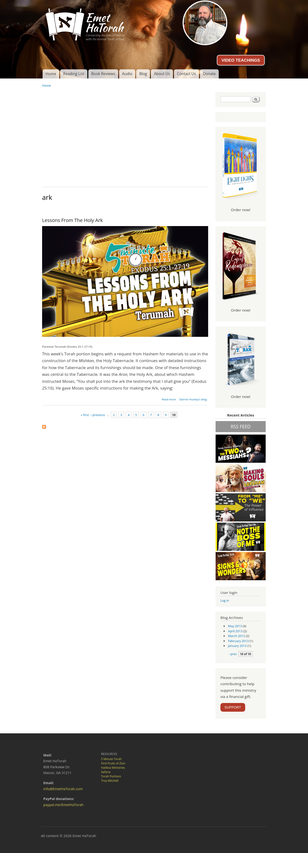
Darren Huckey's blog (193, 399)
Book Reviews (103, 73)
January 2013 (237, 646)
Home (50, 73)
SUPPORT (233, 707)
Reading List (73, 73)
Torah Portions (111, 776)
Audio (127, 73)
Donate (209, 73)
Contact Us (186, 73)
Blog (143, 73)
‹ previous (98, 415)
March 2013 (236, 636)
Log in (224, 600)
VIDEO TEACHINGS (240, 60)
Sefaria (105, 772)
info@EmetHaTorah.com (63, 789)
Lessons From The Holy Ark (72, 220)
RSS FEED (240, 426)
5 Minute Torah (111, 759)
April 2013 (235, 631)
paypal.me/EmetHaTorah (63, 804)
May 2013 (235, 626)
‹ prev (233, 654)
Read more (169, 399)
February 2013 (238, 641)
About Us (162, 73)
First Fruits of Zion (113, 763)
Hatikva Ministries (113, 768)
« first (85, 415)
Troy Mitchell (109, 781)
